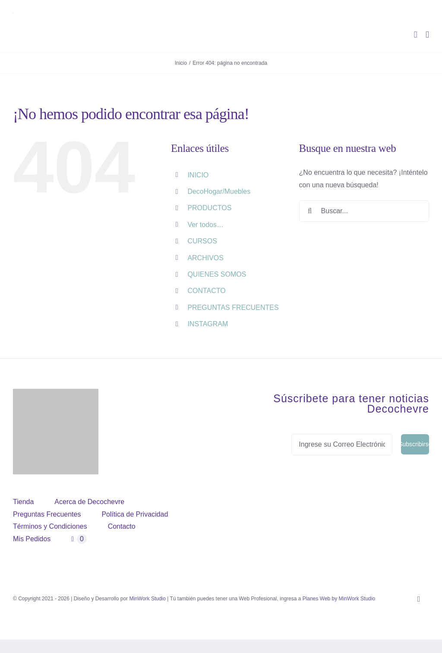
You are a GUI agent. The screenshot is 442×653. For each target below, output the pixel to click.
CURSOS (202, 241)
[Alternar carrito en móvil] (415, 34)
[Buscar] (310, 211)
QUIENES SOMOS (216, 274)
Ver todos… (205, 224)
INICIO (197, 175)
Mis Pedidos (32, 539)
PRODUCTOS (209, 207)
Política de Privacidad (134, 514)
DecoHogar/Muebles (218, 191)
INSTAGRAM (207, 324)
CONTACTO (206, 290)
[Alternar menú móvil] (427, 34)
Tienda (23, 501)
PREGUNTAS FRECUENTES (232, 307)
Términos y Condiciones (50, 526)
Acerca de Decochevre (89, 501)
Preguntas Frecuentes (47, 514)
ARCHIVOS (205, 258)
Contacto (122, 526)
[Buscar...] (364, 211)
